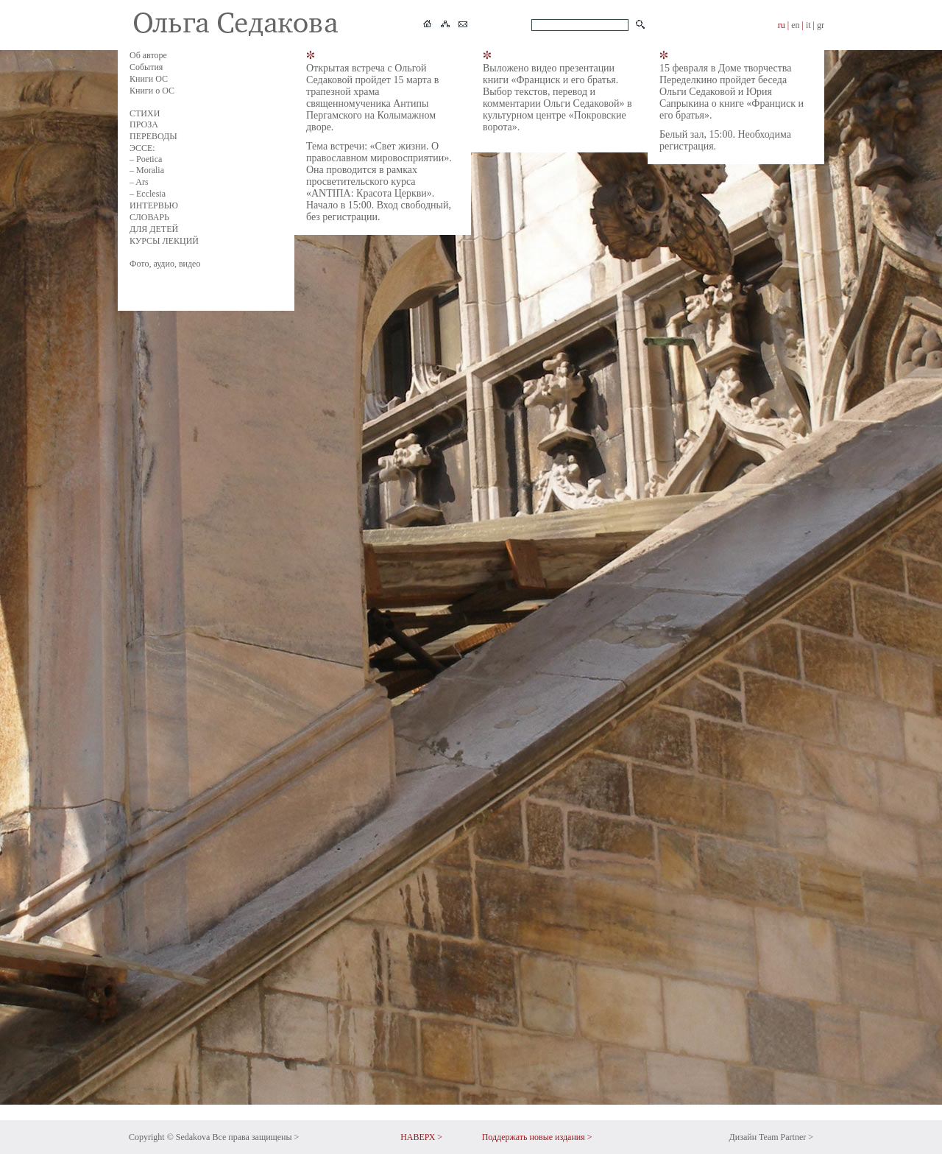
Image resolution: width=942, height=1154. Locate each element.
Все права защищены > (255, 1137)
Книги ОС (149, 79)
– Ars (139, 182)
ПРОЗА (144, 124)
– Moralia (147, 170)
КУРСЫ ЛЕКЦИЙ (164, 241)
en (795, 25)
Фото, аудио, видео (165, 263)
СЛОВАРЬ (149, 217)
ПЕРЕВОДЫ (153, 136)
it (808, 25)
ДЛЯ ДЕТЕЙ (154, 229)
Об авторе (148, 55)
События (146, 67)
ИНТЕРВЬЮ (154, 205)
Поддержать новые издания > (537, 1137)
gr (820, 25)
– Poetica (146, 159)
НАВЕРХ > (421, 1137)
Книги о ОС (152, 90)
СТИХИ (145, 113)
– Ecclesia (148, 194)
